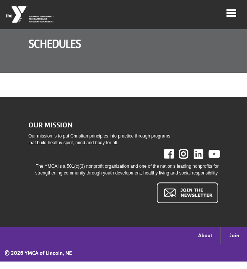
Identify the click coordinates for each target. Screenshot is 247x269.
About (205, 235)
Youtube (213, 154)
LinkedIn (203, 154)
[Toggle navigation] (231, 13)
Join (234, 235)
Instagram (188, 154)
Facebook (174, 154)
